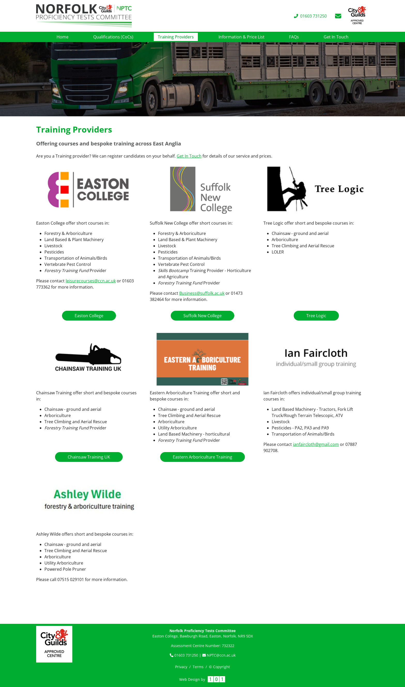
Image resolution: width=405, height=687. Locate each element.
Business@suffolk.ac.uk (201, 293)
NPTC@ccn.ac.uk (219, 655)
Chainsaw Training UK (89, 457)
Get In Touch (336, 37)
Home (62, 37)
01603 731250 (184, 655)
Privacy (181, 666)
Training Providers (178, 37)
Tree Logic (316, 315)
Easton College (89, 315)
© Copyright (219, 666)
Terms (198, 666)
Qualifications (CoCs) (113, 37)
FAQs (294, 37)
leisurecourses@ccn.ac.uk (91, 281)
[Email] (338, 16)
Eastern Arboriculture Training (202, 457)
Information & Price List (241, 37)
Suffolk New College (202, 315)
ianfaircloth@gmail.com (316, 444)
